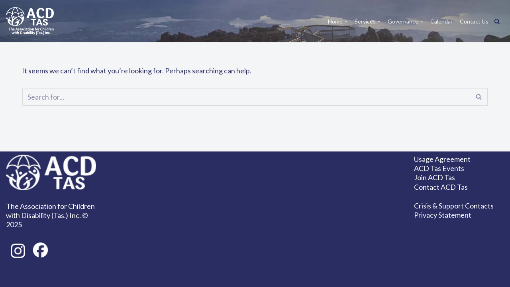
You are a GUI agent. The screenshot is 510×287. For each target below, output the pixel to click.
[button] (346, 21)
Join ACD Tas (434, 177)
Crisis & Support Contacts (454, 205)
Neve (30, 277)
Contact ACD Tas (441, 187)
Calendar (441, 21)
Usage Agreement (442, 159)
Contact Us (474, 21)
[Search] (497, 21)
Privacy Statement (442, 214)
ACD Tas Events (439, 168)
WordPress (100, 277)
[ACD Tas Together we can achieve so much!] (30, 21)
